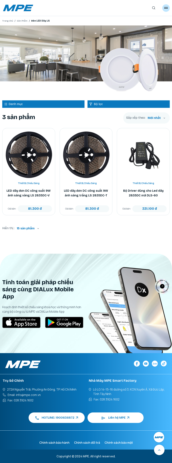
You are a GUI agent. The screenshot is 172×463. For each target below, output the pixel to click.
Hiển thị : (8, 228)
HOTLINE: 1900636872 (56, 417)
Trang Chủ (7, 20)
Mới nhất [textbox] (154, 118)
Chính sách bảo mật (119, 443)
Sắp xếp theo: (135, 117)
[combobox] (156, 118)
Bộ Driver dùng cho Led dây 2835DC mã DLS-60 (143, 193)
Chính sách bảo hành (54, 443)
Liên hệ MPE (115, 417)
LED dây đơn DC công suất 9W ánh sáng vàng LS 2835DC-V (29, 193)
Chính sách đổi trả (87, 443)
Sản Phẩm (22, 20)
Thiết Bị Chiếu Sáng (28, 183)
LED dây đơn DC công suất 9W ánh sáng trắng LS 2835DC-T (86, 193)
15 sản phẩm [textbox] (26, 228)
